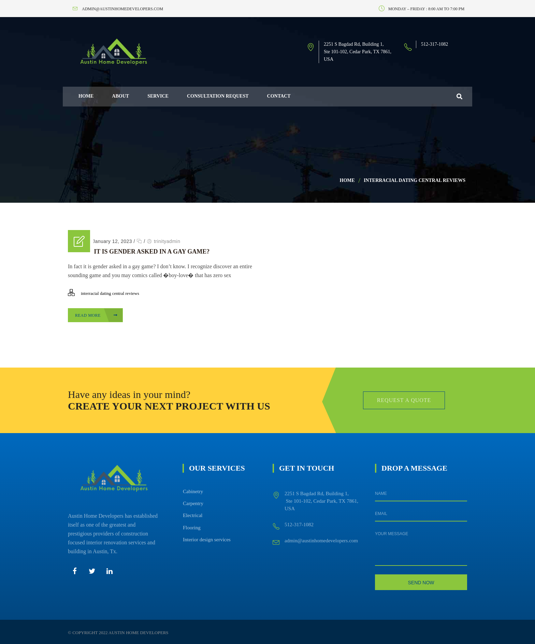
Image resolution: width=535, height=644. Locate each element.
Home (347, 180)
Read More (96, 315)
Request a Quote (404, 400)
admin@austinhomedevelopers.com (321, 540)
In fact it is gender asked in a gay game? (138, 251)
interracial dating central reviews (414, 180)
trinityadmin (167, 241)
